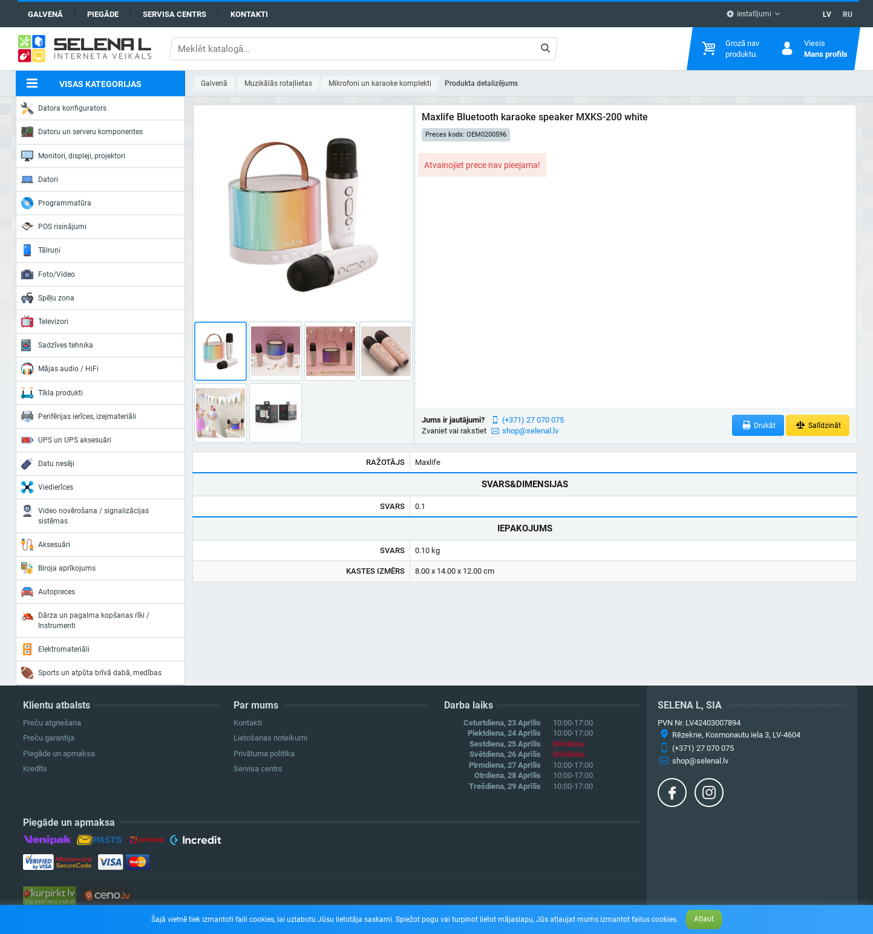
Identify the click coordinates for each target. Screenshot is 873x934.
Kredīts (35, 768)
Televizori (44, 322)
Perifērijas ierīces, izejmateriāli (78, 416)
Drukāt (758, 425)
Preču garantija (48, 737)
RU (847, 14)
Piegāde (103, 14)
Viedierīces (47, 487)
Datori (39, 180)
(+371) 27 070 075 (533, 419)
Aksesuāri (45, 545)
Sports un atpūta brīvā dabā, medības (91, 673)
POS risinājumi (54, 226)
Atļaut (704, 919)
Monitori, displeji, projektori (73, 156)
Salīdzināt (817, 425)
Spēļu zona (47, 298)
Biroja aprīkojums (58, 568)
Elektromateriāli (55, 649)
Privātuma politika (264, 753)
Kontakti (249, 14)
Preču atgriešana (52, 722)
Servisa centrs (174, 14)
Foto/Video (48, 274)
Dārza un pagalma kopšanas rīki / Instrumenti (85, 619)
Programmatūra (56, 203)
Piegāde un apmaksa (59, 753)
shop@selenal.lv (530, 430)
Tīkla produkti (52, 393)
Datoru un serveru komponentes (82, 132)
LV (827, 14)
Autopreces (48, 592)
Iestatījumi (748, 14)
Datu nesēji (47, 464)
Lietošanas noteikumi (270, 737)
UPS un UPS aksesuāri (66, 440)
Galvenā (45, 14)
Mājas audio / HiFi (60, 369)
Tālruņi (40, 250)
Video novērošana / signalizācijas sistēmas (85, 515)
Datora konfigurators (63, 108)
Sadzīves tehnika (57, 345)
